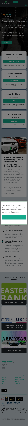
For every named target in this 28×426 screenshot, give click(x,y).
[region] (14, 213)
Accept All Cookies (14, 217)
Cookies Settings (14, 221)
